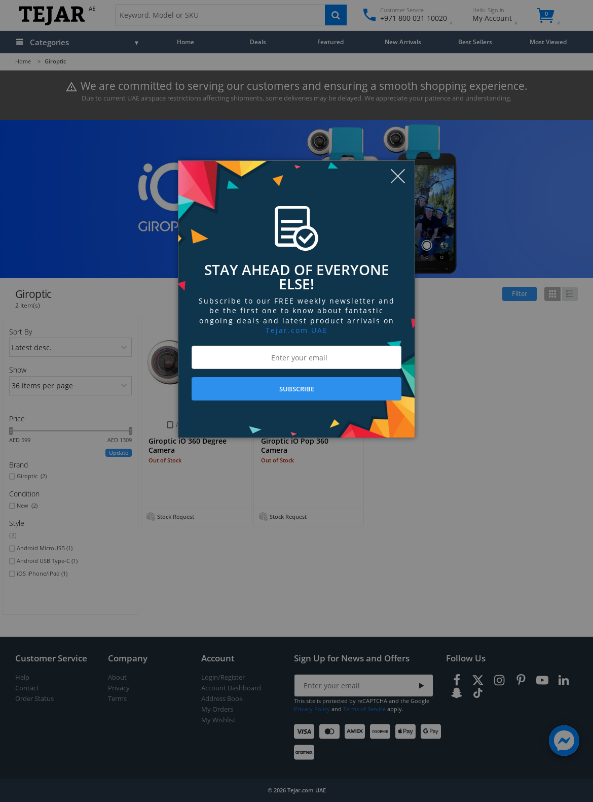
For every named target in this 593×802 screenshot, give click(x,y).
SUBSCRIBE (296, 388)
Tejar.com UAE (297, 330)
